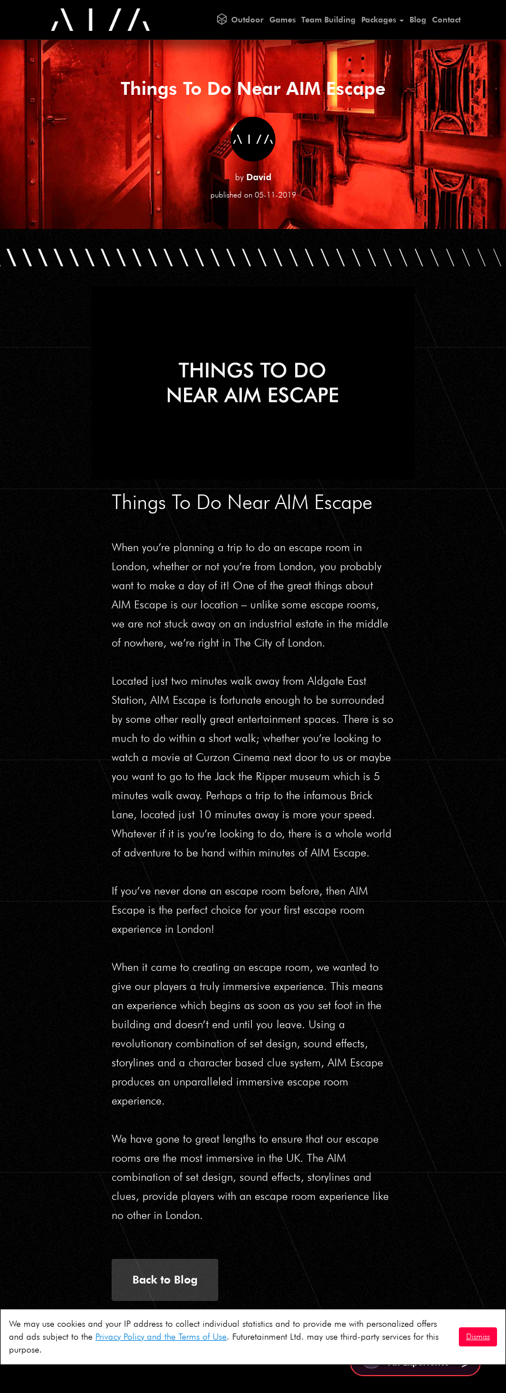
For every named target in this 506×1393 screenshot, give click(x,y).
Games (282, 20)
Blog (418, 20)
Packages (382, 20)
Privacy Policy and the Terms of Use (161, 1336)
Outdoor (247, 20)
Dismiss (478, 1336)
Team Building (328, 20)
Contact (446, 20)
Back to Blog (164, 1279)
